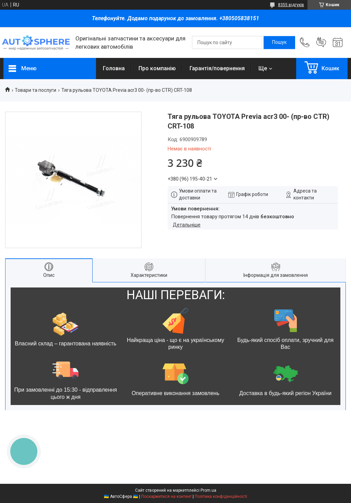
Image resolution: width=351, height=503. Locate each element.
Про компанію (157, 68)
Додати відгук (321, 42)
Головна (114, 68)
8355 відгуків (291, 4)
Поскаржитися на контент (166, 496)
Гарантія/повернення (217, 68)
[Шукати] (279, 42)
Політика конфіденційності (221, 496)
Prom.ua (208, 490)
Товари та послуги (35, 90)
